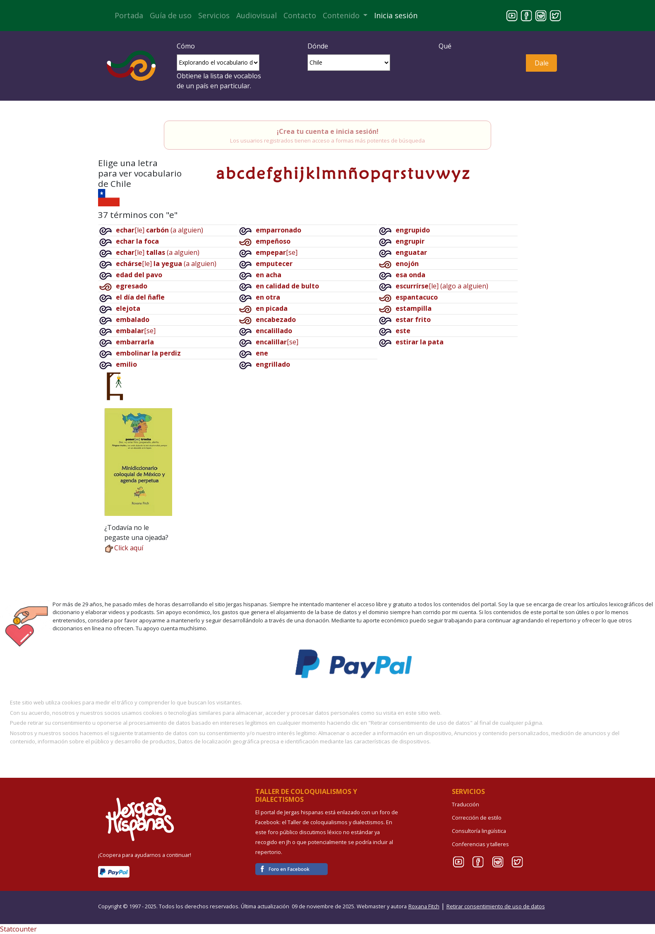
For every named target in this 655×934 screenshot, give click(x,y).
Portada (129, 15)
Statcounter (18, 929)
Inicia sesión (395, 15)
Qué (445, 46)
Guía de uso (171, 15)
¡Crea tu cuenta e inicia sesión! (328, 131)
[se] (136, 330)
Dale (542, 63)
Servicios (214, 15)
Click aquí (123, 547)
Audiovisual (256, 15)
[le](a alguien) (159, 230)
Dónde (317, 46)
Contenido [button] (342, 15)
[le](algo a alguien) (442, 285)
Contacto (299, 15)
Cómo (186, 46)
